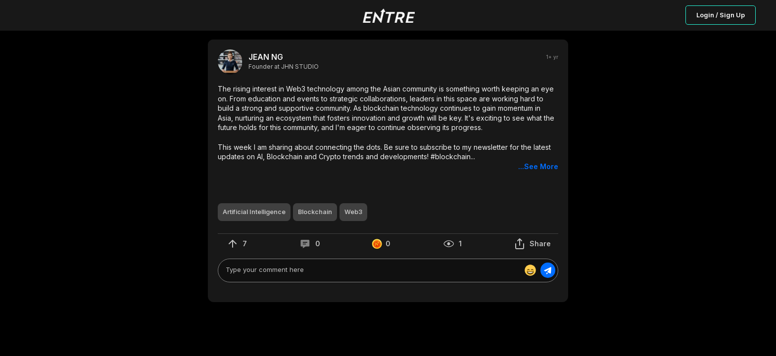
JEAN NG (265, 57)
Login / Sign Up (720, 15)
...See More (538, 166)
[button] (388, 128)
